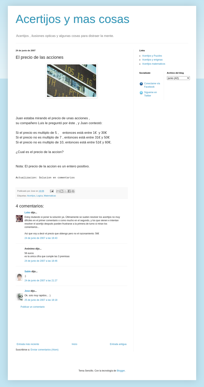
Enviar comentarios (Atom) (44, 348)
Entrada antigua (118, 342)
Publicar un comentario (33, 305)
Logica (39, 194)
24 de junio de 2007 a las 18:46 (41, 259)
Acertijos (31, 194)
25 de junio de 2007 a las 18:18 (41, 298)
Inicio (74, 342)
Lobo (27, 211)
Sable (28, 270)
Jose (27, 289)
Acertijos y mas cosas (72, 19)
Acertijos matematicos (153, 63)
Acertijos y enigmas (152, 59)
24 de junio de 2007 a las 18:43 (41, 237)
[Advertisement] (71, 324)
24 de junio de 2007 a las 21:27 (41, 279)
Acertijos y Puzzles (152, 55)
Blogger (121, 369)
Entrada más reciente (28, 342)
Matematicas (50, 194)
